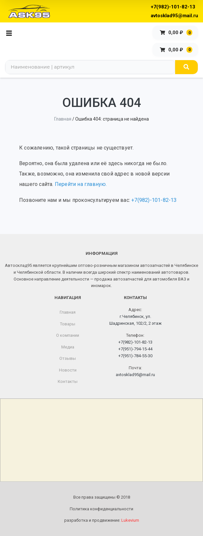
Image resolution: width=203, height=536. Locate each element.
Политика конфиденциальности (101, 508)
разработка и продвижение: (101, 520)
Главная (62, 119)
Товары (67, 323)
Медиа (67, 347)
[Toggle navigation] (11, 32)
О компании (67, 335)
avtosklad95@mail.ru (174, 16)
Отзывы (67, 358)
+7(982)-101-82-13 (173, 7)
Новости (68, 370)
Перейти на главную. (81, 184)
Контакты (68, 381)
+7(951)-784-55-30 (135, 355)
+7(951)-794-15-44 (135, 348)
